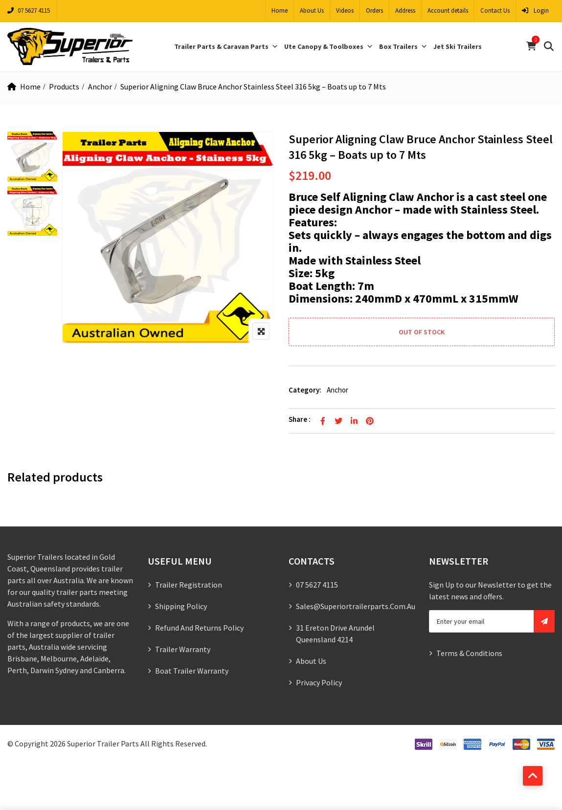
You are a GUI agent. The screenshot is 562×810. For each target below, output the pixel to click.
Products (64, 86)
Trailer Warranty (182, 649)
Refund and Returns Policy (199, 628)
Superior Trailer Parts (103, 743)
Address (405, 10)
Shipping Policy (181, 606)
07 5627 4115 (28, 10)
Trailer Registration (188, 585)
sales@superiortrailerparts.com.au (355, 606)
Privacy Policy (319, 682)
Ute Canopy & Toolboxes (328, 46)
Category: (305, 389)
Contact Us (495, 10)
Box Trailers (403, 46)
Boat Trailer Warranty (191, 671)
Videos (345, 10)
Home (279, 10)
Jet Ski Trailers (457, 46)
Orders (374, 10)
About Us (312, 10)
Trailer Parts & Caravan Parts (226, 46)
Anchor (100, 86)
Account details (447, 10)
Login (535, 10)
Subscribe (544, 621)
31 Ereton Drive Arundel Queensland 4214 (335, 633)
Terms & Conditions (469, 653)
